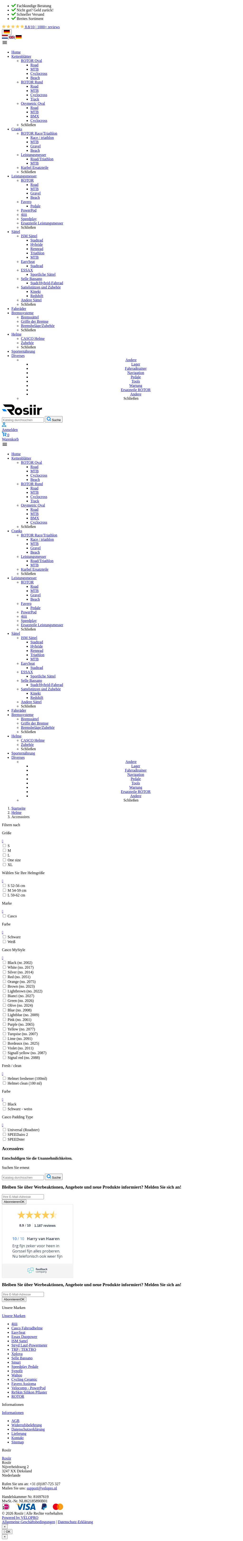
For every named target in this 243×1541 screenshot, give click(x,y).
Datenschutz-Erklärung (75, 1522)
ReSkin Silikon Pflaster (29, 1392)
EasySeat (18, 1332)
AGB (15, 1421)
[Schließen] (5, 1526)
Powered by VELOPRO (20, 1518)
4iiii (14, 1324)
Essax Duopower (24, 1337)
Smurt (16, 1362)
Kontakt (17, 1438)
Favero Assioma (23, 1384)
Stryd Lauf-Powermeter (29, 1345)
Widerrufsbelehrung (26, 1425)
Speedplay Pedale (24, 1367)
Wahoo (16, 1375)
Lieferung (18, 1434)
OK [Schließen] (7, 1531)
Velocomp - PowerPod (28, 1388)
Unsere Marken (13, 1316)
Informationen (13, 1413)
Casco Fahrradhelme (27, 1328)
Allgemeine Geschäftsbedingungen (28, 1522)
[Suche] (23, 419)
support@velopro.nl (42, 1488)
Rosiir (6, 1458)
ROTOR (17, 1396)
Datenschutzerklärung (28, 1429)
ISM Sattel (19, 1341)
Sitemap (17, 1442)
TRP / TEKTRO (23, 1349)
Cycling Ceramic (24, 1379)
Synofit (17, 1371)
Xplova (17, 1354)
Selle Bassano (22, 1358)
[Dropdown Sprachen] (7, 32)
